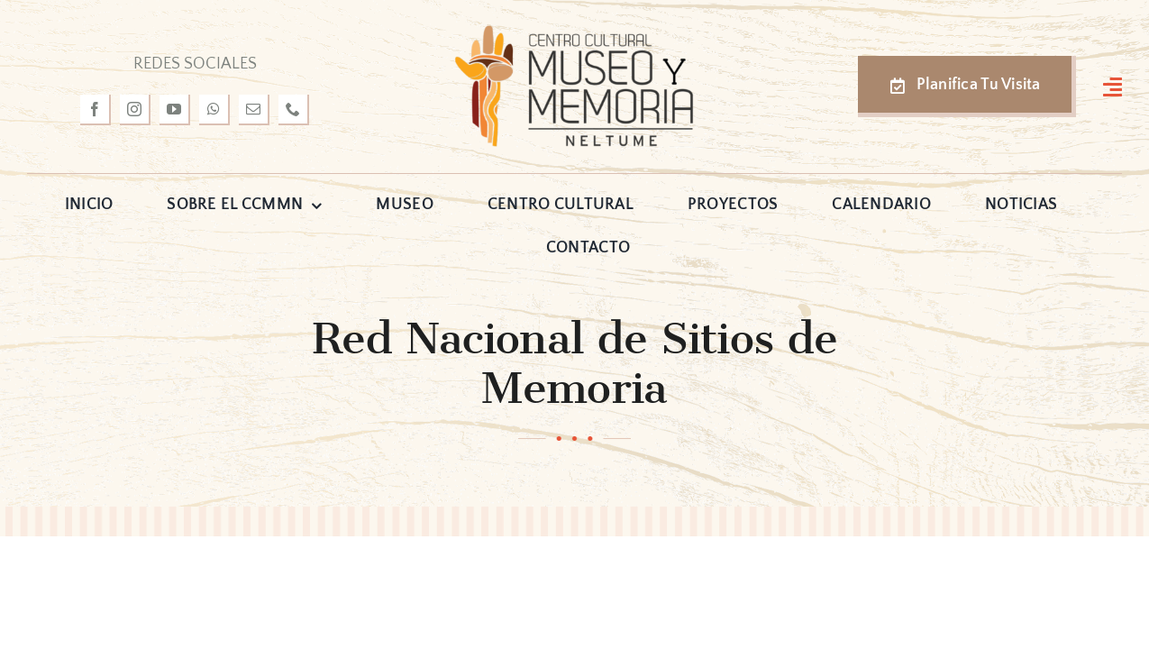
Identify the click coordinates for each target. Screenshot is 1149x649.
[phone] (293, 110)
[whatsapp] (214, 110)
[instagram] (135, 110)
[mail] (254, 110)
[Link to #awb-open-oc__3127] (1112, 86)
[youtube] (175, 110)
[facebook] (95, 110)
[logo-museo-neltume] (574, 31)
